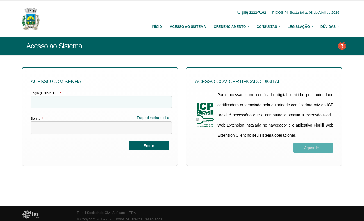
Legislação (299, 27)
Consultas (266, 27)
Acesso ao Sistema (188, 27)
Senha (37, 119)
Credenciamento (230, 27)
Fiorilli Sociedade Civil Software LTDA (106, 213)
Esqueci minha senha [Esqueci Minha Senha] (153, 118)
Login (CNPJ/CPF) (46, 93)
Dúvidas (328, 27)
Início (157, 27)
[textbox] (101, 102)
